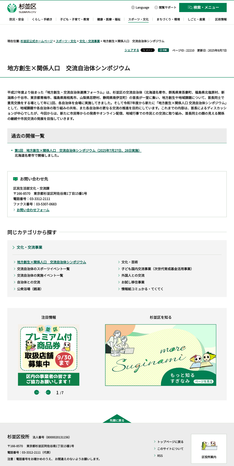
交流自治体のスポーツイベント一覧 (43, 258)
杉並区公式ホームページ (36, 30)
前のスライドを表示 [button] (36, 381)
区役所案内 (209, 446)
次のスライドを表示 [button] (48, 381)
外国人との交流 (132, 264)
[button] (140, 7)
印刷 (165, 39)
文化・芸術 (129, 251)
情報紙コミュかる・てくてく (142, 278)
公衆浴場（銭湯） (30, 278)
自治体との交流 (28, 271)
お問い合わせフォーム (33, 199)
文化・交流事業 (89, 30)
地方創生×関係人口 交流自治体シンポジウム (51, 251)
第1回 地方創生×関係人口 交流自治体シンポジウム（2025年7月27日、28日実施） (78, 140)
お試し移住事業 (132, 271)
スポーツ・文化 (66, 30)
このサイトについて (170, 438)
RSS (160, 445)
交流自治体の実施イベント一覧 (40, 264)
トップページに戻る (170, 431)
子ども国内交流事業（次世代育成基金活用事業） (157, 258)
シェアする (131, 39)
